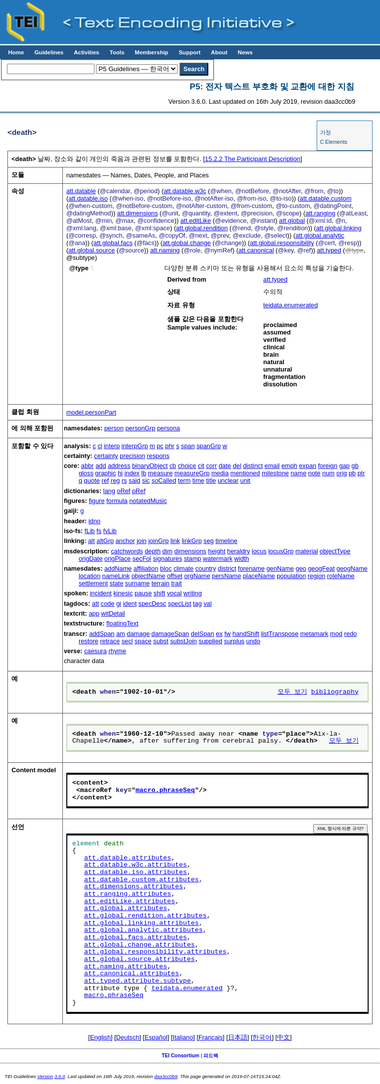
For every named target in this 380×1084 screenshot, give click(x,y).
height (217, 551)
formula (117, 500)
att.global (292, 220)
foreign (327, 465)
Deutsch (128, 1037)
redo (350, 633)
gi (118, 603)
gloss (86, 473)
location (89, 576)
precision (132, 455)
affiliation (146, 568)
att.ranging (320, 213)
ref (105, 480)
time (198, 480)
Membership (151, 52)
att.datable (81, 191)
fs (98, 531)
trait (176, 583)
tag (197, 603)
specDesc (152, 603)
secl (127, 641)
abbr (87, 465)
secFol (142, 558)
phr (170, 446)
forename (251, 568)
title (211, 480)
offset (175, 576)
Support (189, 52)
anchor (125, 540)
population (291, 576)
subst (161, 641)
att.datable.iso (88, 198)
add (100, 465)
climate (184, 568)
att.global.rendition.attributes (145, 916)
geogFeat (321, 568)
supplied (211, 641)
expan (307, 465)
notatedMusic (148, 500)
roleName (340, 576)
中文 (283, 1037)
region (317, 576)
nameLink (116, 576)
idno (94, 521)
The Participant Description (252, 159)
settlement (93, 583)
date (225, 465)
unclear (228, 480)
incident (101, 593)
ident (130, 603)
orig (341, 473)
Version (45, 1076)
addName (118, 568)
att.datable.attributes (127, 858)
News (245, 52)
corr (211, 465)
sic (146, 480)
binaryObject (150, 465)
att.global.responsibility (282, 243)
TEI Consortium (180, 1055)
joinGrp (158, 540)
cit (201, 465)
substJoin (183, 641)
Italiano (183, 1037)
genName (280, 568)
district (227, 568)
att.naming (165, 250)
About (219, 52)
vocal (174, 593)
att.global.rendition (202, 228)
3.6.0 (59, 1076)
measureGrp (191, 473)
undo (253, 641)
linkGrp (192, 540)
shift (159, 593)
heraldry (238, 551)
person (114, 428)
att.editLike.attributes (129, 901)
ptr (361, 473)
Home (16, 52)
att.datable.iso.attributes (135, 872)
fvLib (110, 531)
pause (143, 593)
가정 (325, 132)
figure (96, 500)
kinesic (123, 593)
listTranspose (279, 633)
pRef (138, 491)
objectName (148, 576)
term (184, 480)
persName (226, 576)
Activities (86, 52)
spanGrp (208, 446)
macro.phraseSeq (165, 790)
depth (153, 551)
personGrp (140, 428)
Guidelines (48, 52)
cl (99, 446)
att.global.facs (113, 243)
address (119, 465)
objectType (335, 551)
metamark (314, 633)
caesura (95, 651)
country (205, 568)
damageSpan (170, 633)
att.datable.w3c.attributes (135, 865)
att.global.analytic (319, 235)
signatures (167, 558)
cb (172, 465)
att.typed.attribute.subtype (137, 981)
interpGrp (135, 446)
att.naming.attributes (125, 966)
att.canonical (256, 250)
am (120, 633)
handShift (246, 633)
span (188, 446)
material (306, 551)
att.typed (329, 250)
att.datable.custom (326, 198)
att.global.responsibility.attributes (155, 952)
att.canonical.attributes (131, 973)
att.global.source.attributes (139, 959)
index (132, 473)
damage (138, 633)
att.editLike (195, 220)
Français (210, 1037)
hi (120, 473)
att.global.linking (339, 228)
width (241, 558)
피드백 (210, 1055)
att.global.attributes (125, 908)
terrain (160, 583)
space (143, 641)
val (207, 603)
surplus (234, 641)
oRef (123, 491)
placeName (259, 576)
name (298, 473)
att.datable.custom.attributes (141, 880)
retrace (110, 641)
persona (168, 428)
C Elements (333, 142)
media (220, 473)
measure (160, 473)
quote (92, 480)
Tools (116, 52)
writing (193, 593)
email (272, 465)
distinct (253, 465)
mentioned (245, 473)
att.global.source (91, 250)
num (328, 473)
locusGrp (280, 551)
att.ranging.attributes (127, 894)
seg (208, 540)
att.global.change (186, 243)
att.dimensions (137, 213)
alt (91, 540)
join (141, 540)
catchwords (127, 551)
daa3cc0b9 (166, 1076)
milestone (275, 473)
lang (109, 491)
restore (88, 641)
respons (158, 455)
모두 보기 (292, 692)
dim (167, 551)
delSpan (202, 633)
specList (179, 603)
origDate (90, 558)
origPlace (117, 558)
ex (219, 633)
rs (124, 480)
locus (259, 551)
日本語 (237, 1037)
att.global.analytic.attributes (143, 930)
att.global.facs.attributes (135, 937)
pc (160, 446)
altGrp (105, 540)
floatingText (122, 623)
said (134, 480)
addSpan (101, 633)
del (237, 465)
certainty (106, 455)
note (314, 473)
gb (354, 465)
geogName (352, 568)
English (100, 1037)
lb (144, 473)
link (175, 540)
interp (112, 446)
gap (344, 465)
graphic (105, 473)
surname (137, 583)
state (117, 583)
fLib (90, 531)
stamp (192, 558)
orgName (197, 576)
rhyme (117, 651)
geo (301, 568)
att (95, 603)
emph (289, 465)
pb (352, 473)
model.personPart (91, 412)
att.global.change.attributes (139, 945)
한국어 (262, 1037)
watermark (218, 558)
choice (187, 465)
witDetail (113, 613)
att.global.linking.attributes (141, 923)
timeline (227, 540)
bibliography (335, 692)
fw (227, 633)
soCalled (163, 480)
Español (155, 1037)
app (94, 613)
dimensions (190, 551)
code (108, 603)
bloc (166, 568)
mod (336, 633)
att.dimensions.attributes (133, 886)
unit (245, 480)
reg (115, 480)
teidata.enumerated (290, 305)
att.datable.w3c (185, 191)
